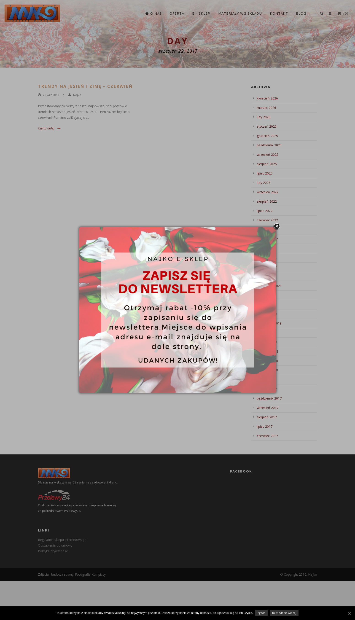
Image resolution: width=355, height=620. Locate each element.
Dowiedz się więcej (284, 613)
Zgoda (261, 613)
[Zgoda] (349, 613)
